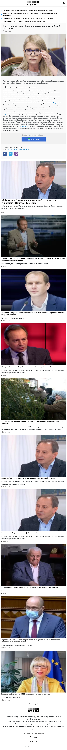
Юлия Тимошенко (24, 149)
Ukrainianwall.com (36, 747)
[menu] (3, 3)
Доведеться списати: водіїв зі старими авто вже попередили (24, 21)
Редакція (33, 737)
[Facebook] (5, 154)
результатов (7, 114)
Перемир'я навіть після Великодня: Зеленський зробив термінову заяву (27, 10)
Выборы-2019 (12, 149)
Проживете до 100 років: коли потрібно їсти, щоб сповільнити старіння (28, 18)
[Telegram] (10, 154)
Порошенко (57, 103)
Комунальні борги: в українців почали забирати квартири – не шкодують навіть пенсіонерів (30, 14)
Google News (33, 139)
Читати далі (33, 704)
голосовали (24, 126)
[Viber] (16, 154)
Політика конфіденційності (33, 733)
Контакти (33, 741)
